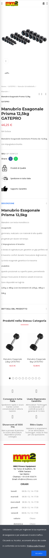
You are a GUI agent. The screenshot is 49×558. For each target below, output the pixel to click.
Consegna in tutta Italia (12, 400)
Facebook (10, 159)
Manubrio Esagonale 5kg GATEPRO (36, 360)
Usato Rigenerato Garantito (36, 400)
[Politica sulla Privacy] (36, 546)
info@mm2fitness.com (27, 479)
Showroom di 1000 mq (12, 425)
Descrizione (7, 203)
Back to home (42, 94)
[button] (10, 378)
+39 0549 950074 (28, 476)
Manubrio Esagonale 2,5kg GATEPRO (12, 360)
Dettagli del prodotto (14, 309)
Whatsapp (15, 159)
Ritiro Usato (36, 424)
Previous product (39, 94)
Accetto (38, 553)
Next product (46, 94)
